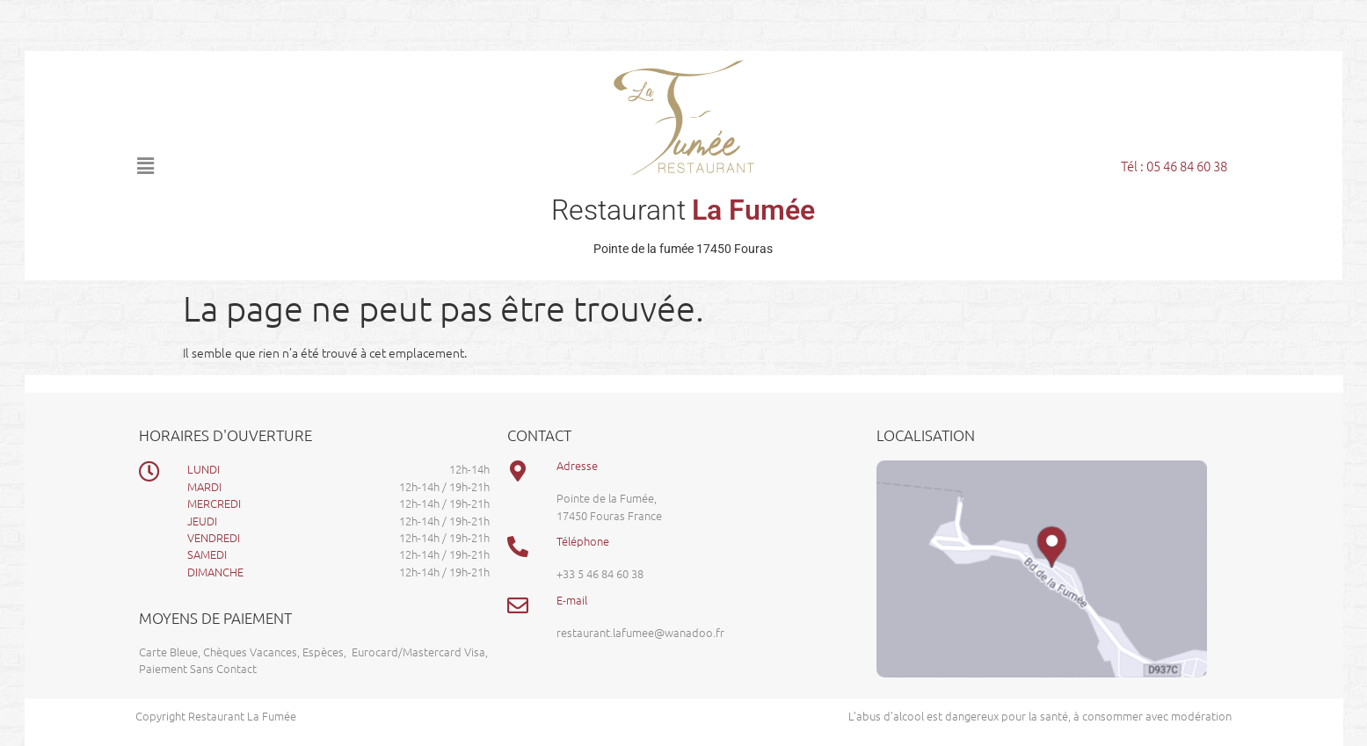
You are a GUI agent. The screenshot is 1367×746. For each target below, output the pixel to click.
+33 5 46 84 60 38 (600, 573)
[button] (292, 165)
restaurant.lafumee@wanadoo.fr (640, 632)
